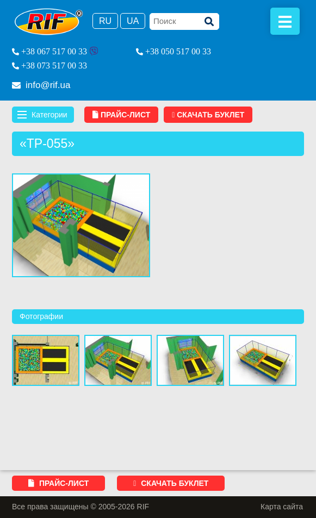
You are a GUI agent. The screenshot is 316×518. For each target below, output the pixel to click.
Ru (105, 21)
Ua (133, 21)
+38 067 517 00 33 (54, 51)
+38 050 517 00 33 (178, 51)
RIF (49, 22)
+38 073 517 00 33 (54, 65)
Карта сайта (282, 506)
